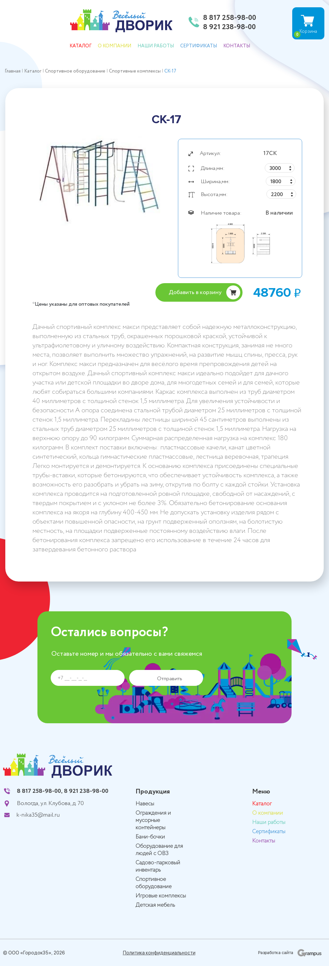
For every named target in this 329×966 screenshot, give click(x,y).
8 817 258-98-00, (40, 791)
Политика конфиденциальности (159, 952)
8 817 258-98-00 (229, 18)
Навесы (145, 804)
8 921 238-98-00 (229, 27)
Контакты (236, 46)
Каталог (80, 46)
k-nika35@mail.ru (38, 815)
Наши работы (155, 46)
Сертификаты (198, 46)
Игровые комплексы (161, 896)
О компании (114, 46)
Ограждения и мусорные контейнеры (153, 820)
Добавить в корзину (195, 292)
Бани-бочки (150, 837)
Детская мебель (155, 905)
